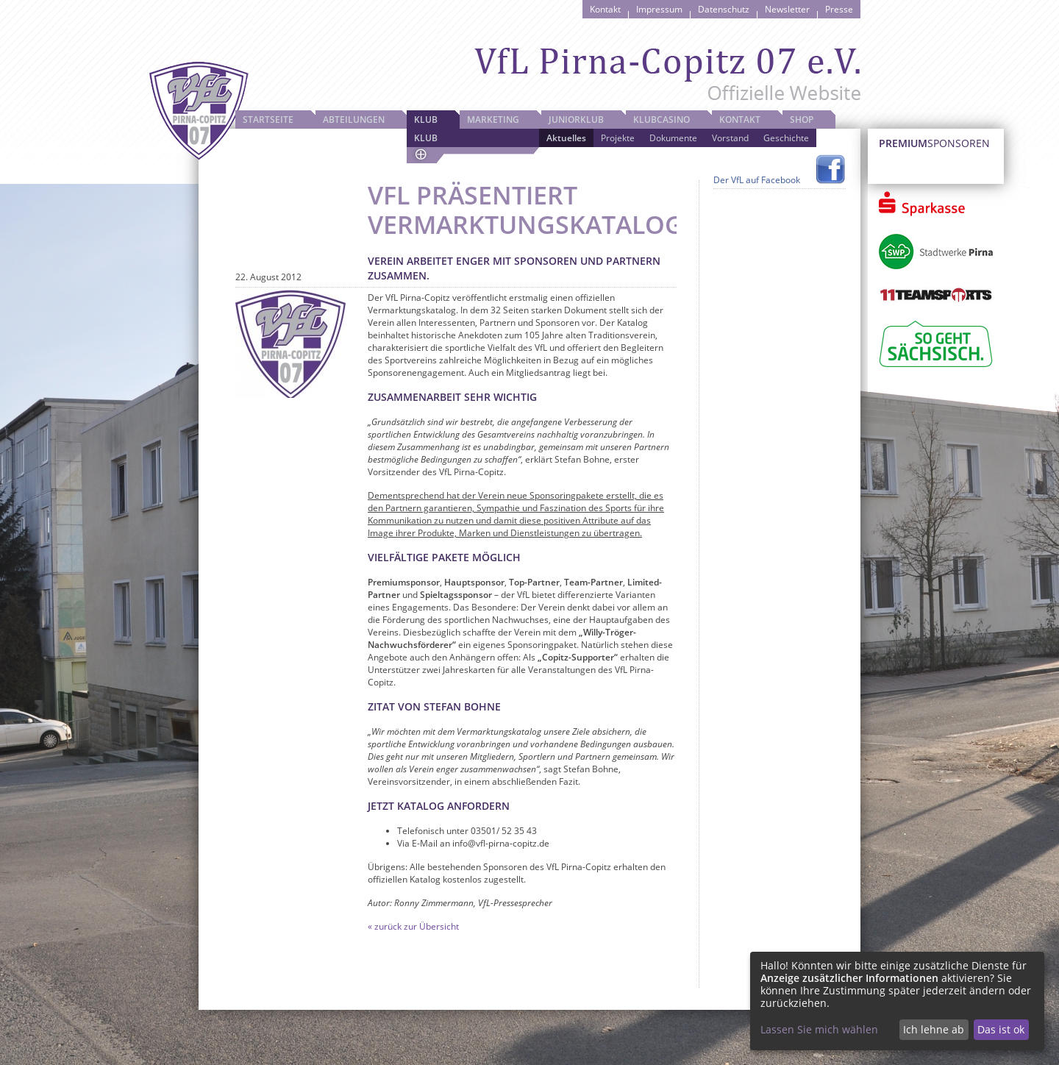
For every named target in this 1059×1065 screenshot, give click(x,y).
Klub (426, 119)
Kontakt (605, 9)
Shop (801, 119)
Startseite (268, 119)
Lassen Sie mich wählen (819, 1029)
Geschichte (786, 138)
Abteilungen (354, 119)
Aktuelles (566, 138)
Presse (839, 9)
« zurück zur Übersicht (413, 926)
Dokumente (673, 138)
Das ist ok (1000, 1029)
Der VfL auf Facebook (756, 180)
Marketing (493, 119)
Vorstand (730, 138)
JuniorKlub (576, 119)
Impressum (659, 9)
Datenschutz (723, 9)
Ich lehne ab (933, 1029)
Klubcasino (661, 119)
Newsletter (787, 9)
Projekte (618, 138)
